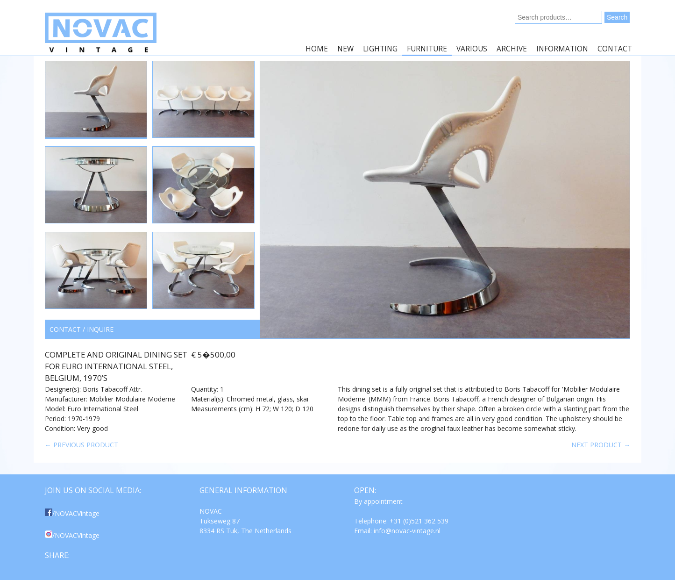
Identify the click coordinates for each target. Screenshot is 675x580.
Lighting (380, 49)
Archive (512, 49)
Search (617, 17)
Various (471, 49)
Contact (614, 49)
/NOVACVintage (72, 513)
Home (317, 49)
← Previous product (81, 444)
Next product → (600, 444)
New (345, 49)
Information (562, 49)
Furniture (427, 49)
